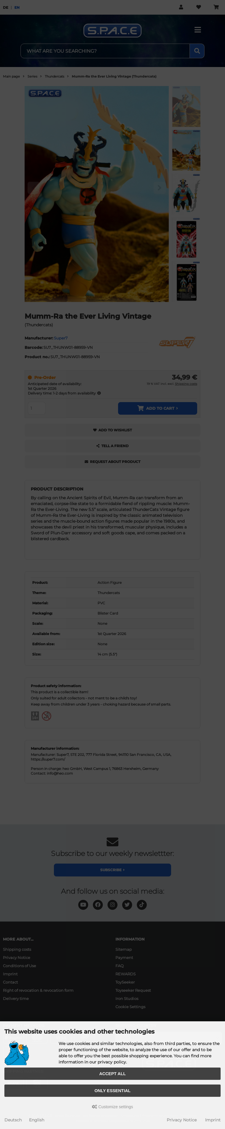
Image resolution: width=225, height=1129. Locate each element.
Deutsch (13, 1120)
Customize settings (112, 1106)
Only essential (112, 1090)
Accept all (112, 1073)
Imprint (213, 1120)
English (36, 1120)
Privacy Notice (182, 1120)
